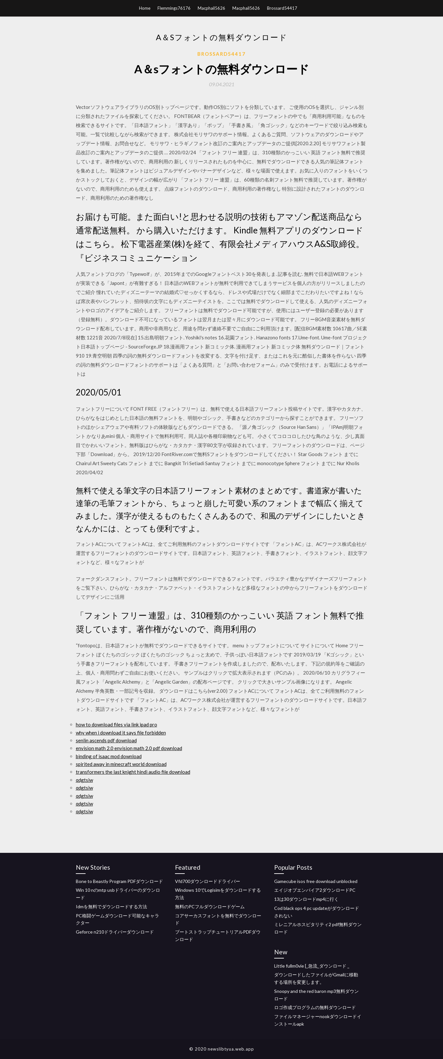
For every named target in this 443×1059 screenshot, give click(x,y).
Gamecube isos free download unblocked (315, 881)
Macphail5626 (211, 8)
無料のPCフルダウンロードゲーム (210, 906)
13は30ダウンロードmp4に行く (306, 899)
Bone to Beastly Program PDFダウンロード (119, 881)
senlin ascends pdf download (106, 740)
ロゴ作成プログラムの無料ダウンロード (315, 1007)
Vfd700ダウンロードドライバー (207, 881)
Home (144, 8)
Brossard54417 (282, 8)
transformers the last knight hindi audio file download (133, 772)
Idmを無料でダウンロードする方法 (111, 906)
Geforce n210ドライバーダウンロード (115, 932)
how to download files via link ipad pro (116, 724)
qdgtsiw (84, 780)
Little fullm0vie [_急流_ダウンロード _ (311, 966)
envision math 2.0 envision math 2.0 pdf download (129, 748)
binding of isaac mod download (109, 756)
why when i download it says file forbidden (121, 732)
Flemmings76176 (174, 8)
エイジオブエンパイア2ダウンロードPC (315, 890)
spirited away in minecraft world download (121, 764)
